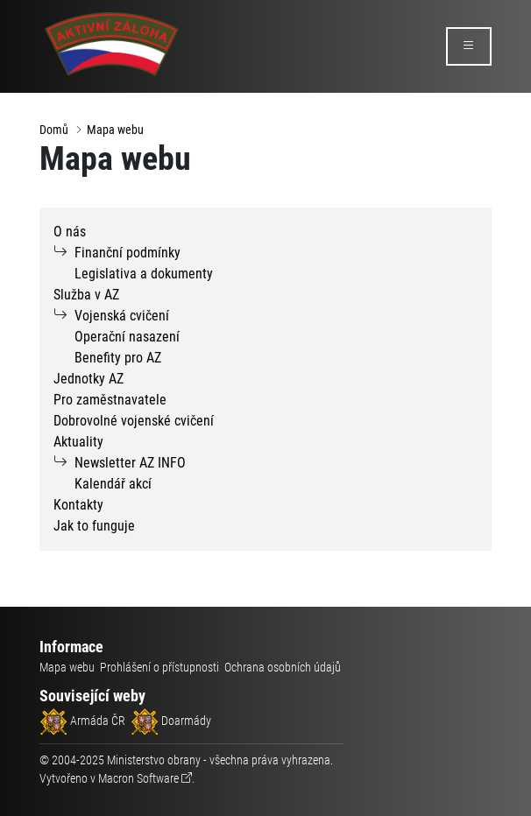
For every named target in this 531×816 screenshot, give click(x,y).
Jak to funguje (94, 525)
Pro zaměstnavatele (109, 399)
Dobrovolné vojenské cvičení (133, 420)
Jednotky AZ (88, 378)
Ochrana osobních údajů (282, 667)
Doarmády (171, 721)
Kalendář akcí (113, 483)
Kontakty (78, 504)
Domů (53, 130)
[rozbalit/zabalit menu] (469, 46)
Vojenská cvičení (121, 315)
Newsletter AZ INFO (130, 462)
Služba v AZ (86, 294)
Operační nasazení (127, 336)
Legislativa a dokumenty (143, 273)
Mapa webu (115, 130)
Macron (138, 778)
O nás (69, 231)
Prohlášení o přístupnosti (159, 667)
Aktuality (78, 441)
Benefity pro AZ (117, 357)
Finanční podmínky (127, 252)
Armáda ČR (82, 721)
